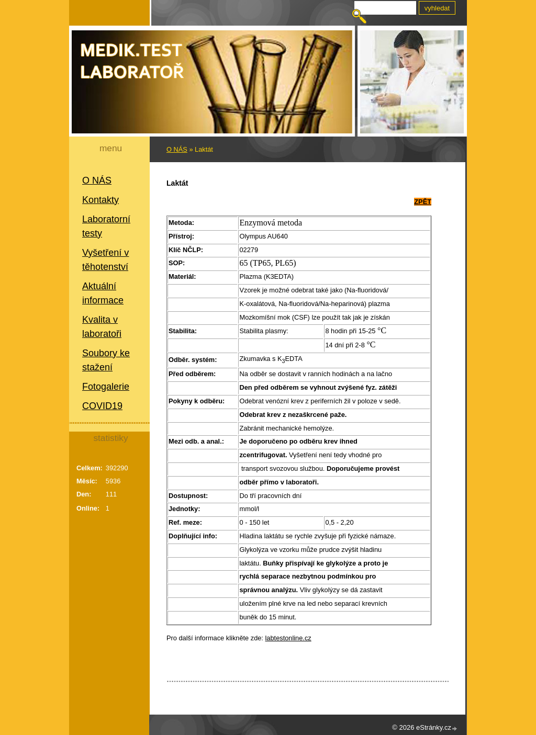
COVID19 (102, 406)
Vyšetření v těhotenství (105, 259)
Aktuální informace (103, 293)
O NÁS (96, 180)
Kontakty (100, 200)
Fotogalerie (105, 386)
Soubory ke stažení (106, 360)
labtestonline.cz (288, 638)
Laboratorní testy (106, 226)
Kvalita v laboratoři (101, 326)
